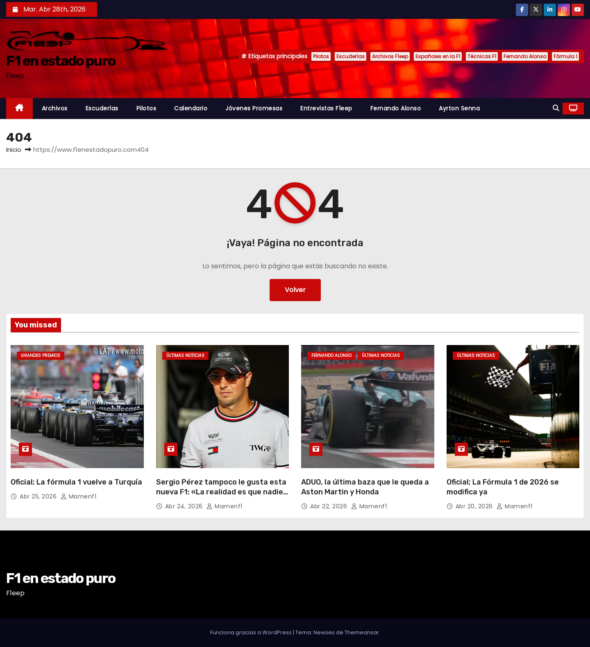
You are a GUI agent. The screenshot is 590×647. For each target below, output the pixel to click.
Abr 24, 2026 (185, 506)
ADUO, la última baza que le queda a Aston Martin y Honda (365, 487)
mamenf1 (79, 496)
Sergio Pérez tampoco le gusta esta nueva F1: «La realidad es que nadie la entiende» (221, 492)
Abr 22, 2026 (329, 506)
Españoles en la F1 (437, 56)
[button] (556, 108)
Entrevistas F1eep (326, 108)
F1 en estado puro (60, 61)
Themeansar (362, 632)
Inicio (13, 149)
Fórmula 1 (565, 56)
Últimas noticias (185, 355)
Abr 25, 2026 (39, 496)
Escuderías (350, 56)
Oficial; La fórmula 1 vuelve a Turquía (76, 482)
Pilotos (321, 56)
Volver (295, 290)
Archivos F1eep (390, 56)
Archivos (55, 108)
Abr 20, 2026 (475, 506)
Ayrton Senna (459, 108)
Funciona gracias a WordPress (251, 632)
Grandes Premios (40, 355)
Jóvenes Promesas (253, 108)
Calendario (190, 108)
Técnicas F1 (481, 56)
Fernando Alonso (525, 56)
